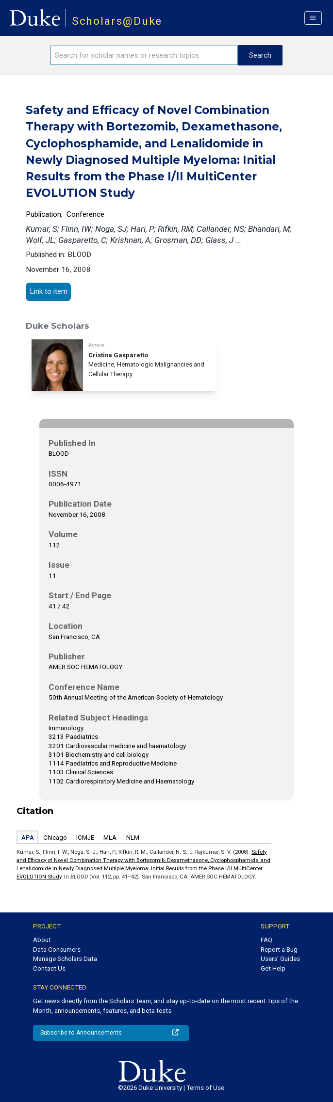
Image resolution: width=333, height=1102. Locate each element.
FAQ (266, 939)
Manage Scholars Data (65, 958)
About (42, 939)
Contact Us (49, 968)
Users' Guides (280, 958)
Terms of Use (205, 1087)
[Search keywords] (144, 55)
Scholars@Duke (117, 21)
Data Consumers (57, 949)
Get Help (273, 968)
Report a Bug (279, 949)
